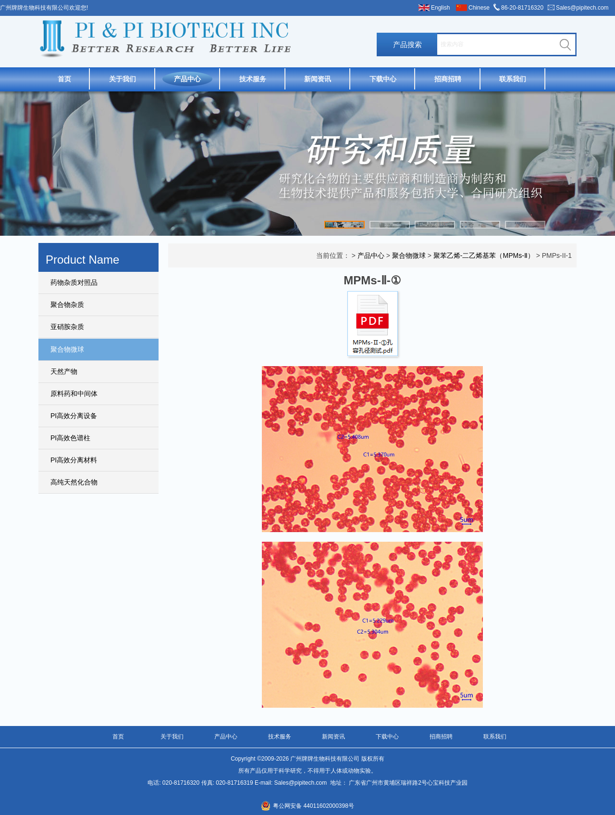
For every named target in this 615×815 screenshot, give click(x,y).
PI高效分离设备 (73, 416)
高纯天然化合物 (74, 482)
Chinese (479, 7)
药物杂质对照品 (74, 282)
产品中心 (187, 79)
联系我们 (512, 79)
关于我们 (122, 79)
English (440, 7)
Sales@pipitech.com (582, 7)
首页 (64, 79)
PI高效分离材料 (73, 460)
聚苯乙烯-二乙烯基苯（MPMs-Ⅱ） (483, 255)
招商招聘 (447, 79)
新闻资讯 (317, 79)
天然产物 (63, 371)
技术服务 (252, 79)
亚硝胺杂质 (67, 327)
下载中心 (382, 79)
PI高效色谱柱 (70, 438)
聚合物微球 (67, 349)
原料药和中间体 (74, 393)
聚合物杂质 (67, 304)
